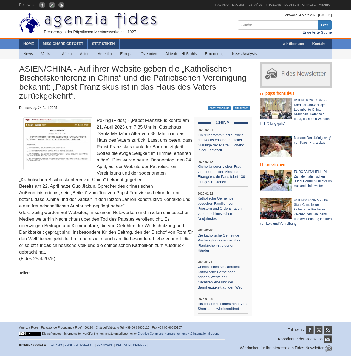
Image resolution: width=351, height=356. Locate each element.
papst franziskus (219, 108)
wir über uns (293, 44)
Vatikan (47, 54)
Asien (84, 54)
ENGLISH (238, 4)
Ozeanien (149, 54)
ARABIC (324, 4)
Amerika (105, 54)
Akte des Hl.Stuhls (181, 54)
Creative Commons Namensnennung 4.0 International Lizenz (178, 333)
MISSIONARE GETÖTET (63, 44)
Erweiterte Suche (317, 32)
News (28, 54)
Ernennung (214, 54)
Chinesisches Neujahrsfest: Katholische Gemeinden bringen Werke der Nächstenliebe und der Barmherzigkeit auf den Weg (220, 277)
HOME (28, 44)
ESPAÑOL (255, 4)
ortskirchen (241, 108)
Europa (126, 54)
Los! (324, 25)
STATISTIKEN (103, 44)
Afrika (67, 54)
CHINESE (309, 4)
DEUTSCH (291, 4)
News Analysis (244, 54)
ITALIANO (222, 4)
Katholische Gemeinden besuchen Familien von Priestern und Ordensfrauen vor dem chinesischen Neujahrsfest (220, 208)
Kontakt (318, 44)
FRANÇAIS (273, 4)
